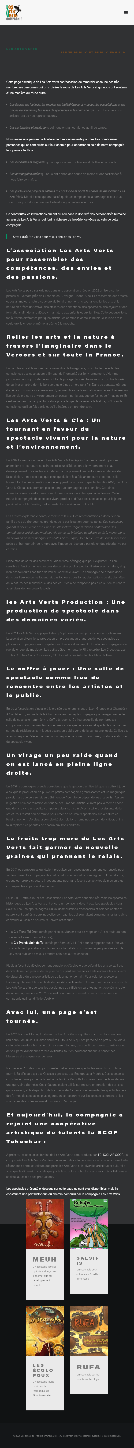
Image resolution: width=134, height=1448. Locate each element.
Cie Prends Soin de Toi (29, 969)
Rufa (88, 1393)
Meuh (45, 1285)
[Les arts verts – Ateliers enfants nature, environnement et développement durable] (14, 12)
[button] (126, 12)
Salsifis (87, 1287)
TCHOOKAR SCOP (110, 1181)
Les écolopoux (43, 1396)
